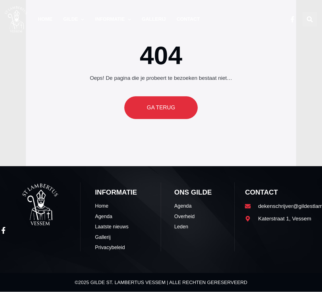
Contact (188, 19)
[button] (310, 19)
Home (45, 19)
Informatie (113, 19)
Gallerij (154, 19)
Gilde (73, 19)
